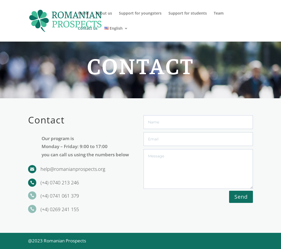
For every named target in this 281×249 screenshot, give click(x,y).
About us (104, 13)
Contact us (87, 28)
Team (219, 13)
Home (83, 13)
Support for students (187, 13)
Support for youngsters (140, 13)
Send (241, 196)
